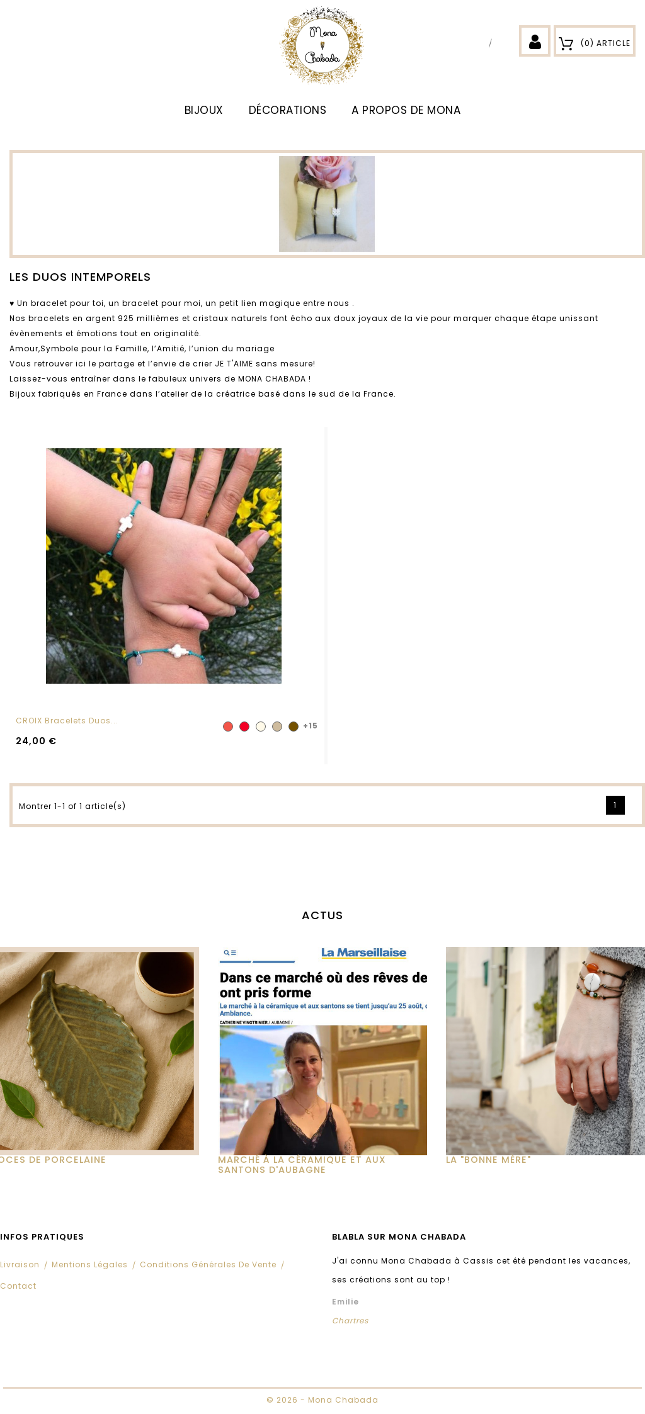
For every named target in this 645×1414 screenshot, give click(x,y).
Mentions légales (90, 1264)
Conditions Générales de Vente (208, 1264)
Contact (18, 1286)
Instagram (503, 42)
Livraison (20, 1264)
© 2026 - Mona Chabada (322, 1399)
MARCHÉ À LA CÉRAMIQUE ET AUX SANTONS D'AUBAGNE (302, 1164)
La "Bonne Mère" (488, 1159)
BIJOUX (204, 110)
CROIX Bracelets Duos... (67, 720)
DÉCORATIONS (288, 110)
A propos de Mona (405, 110)
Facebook (480, 42)
